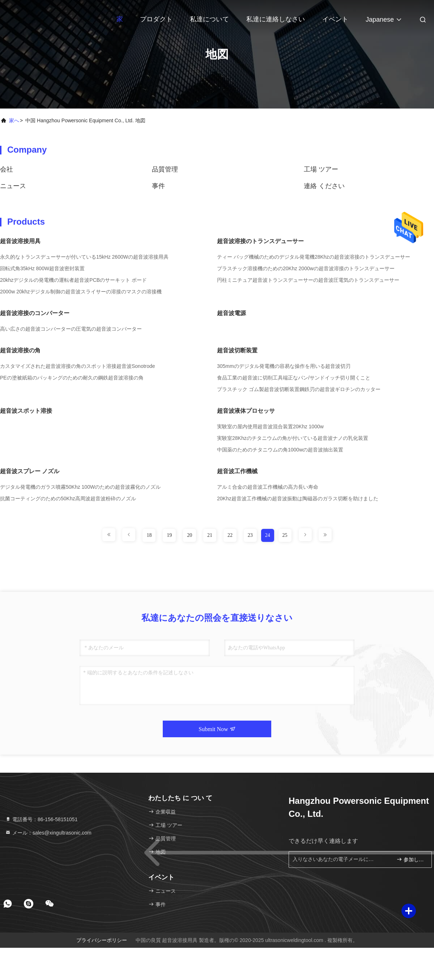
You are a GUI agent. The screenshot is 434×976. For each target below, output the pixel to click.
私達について (209, 19)
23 (250, 535)
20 (189, 535)
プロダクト (156, 19)
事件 (158, 186)
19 (169, 535)
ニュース (13, 186)
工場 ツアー (321, 169)
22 (230, 535)
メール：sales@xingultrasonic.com (48, 833)
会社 (6, 169)
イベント (335, 19)
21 (209, 535)
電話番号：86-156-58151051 (41, 819)
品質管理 (165, 169)
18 (149, 535)
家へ (14, 120)
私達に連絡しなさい (275, 19)
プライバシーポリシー (101, 940)
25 (285, 535)
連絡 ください (324, 186)
